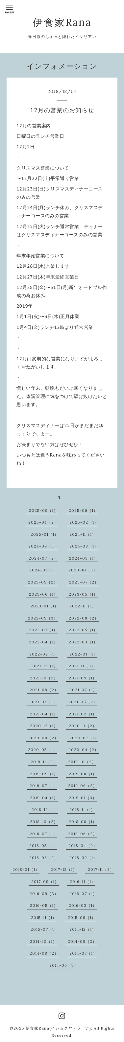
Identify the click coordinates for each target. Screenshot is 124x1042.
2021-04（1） (44, 713)
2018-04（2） (82, 845)
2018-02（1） (83, 857)
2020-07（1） (83, 737)
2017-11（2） (101, 869)
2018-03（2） (43, 857)
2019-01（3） (83, 797)
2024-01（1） (43, 569)
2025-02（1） (83, 522)
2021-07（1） (83, 689)
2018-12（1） (45, 809)
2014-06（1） (63, 965)
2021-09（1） (83, 677)
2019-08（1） (83, 773)
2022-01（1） (83, 654)
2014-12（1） (82, 929)
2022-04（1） (43, 641)
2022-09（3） (43, 618)
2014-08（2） (44, 953)
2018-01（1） (25, 869)
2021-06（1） (43, 701)
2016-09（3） (44, 893)
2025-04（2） (43, 522)
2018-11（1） (82, 809)
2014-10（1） (43, 941)
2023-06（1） (43, 594)
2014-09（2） (82, 941)
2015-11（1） (44, 917)
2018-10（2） (44, 821)
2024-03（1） (83, 558)
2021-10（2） (44, 677)
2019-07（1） (43, 785)
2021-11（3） (82, 665)
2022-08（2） (84, 618)
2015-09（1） (82, 917)
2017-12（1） (64, 869)
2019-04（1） (44, 797)
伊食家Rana (62, 22)
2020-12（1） (44, 725)
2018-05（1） (43, 845)
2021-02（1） (83, 713)
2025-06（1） (83, 510)
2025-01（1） (45, 534)
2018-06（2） (82, 833)
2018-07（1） (43, 833)
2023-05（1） (83, 594)
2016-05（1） (44, 905)
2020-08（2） (43, 737)
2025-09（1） (43, 510)
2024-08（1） (83, 546)
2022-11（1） (82, 605)
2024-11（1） (82, 534)
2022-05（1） (83, 629)
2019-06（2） (82, 785)
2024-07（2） (43, 558)
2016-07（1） (83, 893)
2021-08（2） (44, 689)
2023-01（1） (45, 605)
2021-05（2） (82, 701)
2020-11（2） (83, 725)
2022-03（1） (83, 641)
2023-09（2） (43, 582)
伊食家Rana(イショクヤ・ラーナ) (58, 1028)
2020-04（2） (83, 749)
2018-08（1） (83, 821)
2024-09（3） (43, 546)
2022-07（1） (43, 629)
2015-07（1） (44, 929)
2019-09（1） (44, 773)
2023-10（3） (82, 569)
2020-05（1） (42, 749)
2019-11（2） (44, 761)
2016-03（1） (83, 905)
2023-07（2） (84, 582)
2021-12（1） (44, 665)
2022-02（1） (43, 654)
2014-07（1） (83, 953)
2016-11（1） (82, 881)
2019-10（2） (82, 761)
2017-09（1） (45, 881)
